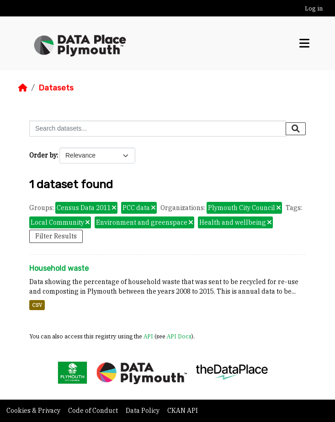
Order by (43, 155)
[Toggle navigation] (304, 43)
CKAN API (182, 410)
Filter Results (56, 236)
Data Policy (143, 410)
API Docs (179, 336)
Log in (314, 8)
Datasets (56, 87)
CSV (37, 305)
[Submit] (296, 128)
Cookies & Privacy (34, 410)
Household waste (59, 268)
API (148, 336)
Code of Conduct (93, 410)
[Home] (22, 87)
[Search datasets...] (157, 129)
